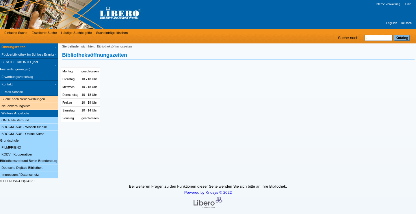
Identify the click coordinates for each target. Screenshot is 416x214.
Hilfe (408, 4)
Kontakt (7, 84)
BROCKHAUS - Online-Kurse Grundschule (22, 137)
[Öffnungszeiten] (29, 47)
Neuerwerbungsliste (16, 106)
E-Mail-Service (12, 92)
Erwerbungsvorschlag (17, 76)
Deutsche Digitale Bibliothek (21, 167)
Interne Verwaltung (388, 4)
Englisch (391, 23)
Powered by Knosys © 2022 (208, 192)
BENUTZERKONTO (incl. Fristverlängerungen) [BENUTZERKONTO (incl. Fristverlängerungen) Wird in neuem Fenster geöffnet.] (19, 65)
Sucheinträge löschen (112, 32)
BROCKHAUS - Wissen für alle (24, 127)
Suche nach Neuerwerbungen (23, 99)
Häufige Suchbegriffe (76, 32)
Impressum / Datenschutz (20, 174)
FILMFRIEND (11, 147)
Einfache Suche (15, 32)
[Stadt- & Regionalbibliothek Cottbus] (86, 14)
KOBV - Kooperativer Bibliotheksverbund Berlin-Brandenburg (28, 158)
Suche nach (348, 38)
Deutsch (406, 23)
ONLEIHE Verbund (15, 120)
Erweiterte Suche (44, 32)
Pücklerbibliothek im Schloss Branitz (27, 54)
